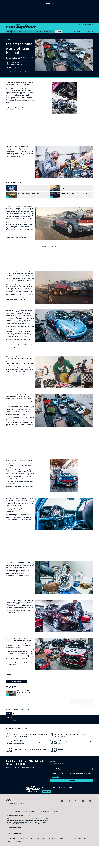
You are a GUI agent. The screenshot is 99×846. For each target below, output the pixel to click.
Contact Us (8, 807)
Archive (54, 807)
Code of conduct (20, 811)
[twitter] (12, 67)
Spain (85, 838)
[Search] (77, 31)
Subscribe (72, 780)
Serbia (69, 838)
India (32, 838)
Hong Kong (24, 838)
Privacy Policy (16, 807)
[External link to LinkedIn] (89, 801)
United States (90, 24)
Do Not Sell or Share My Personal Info (40, 807)
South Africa (77, 838)
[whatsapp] (15, 67)
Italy (38, 838)
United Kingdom (82, 24)
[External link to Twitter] (75, 801)
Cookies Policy (25, 807)
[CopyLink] (7, 67)
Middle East (17, 841)
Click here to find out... (11, 664)
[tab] (9, 713)
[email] (18, 67)
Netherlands (52, 838)
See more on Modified (12, 720)
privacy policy (55, 776)
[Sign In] (84, 31)
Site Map (56, 811)
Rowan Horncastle (15, 62)
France (9, 838)
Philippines (61, 838)
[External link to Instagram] (69, 801)
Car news (12, 35)
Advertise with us (32, 811)
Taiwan (9, 841)
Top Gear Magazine (45, 811)
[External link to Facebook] (62, 801)
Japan (43, 838)
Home (7, 35)
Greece (16, 838)
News (14, 714)
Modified (17, 35)
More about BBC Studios (13, 827)
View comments (16, 681)
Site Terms (10, 811)
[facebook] (10, 67)
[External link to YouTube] (82, 801)
